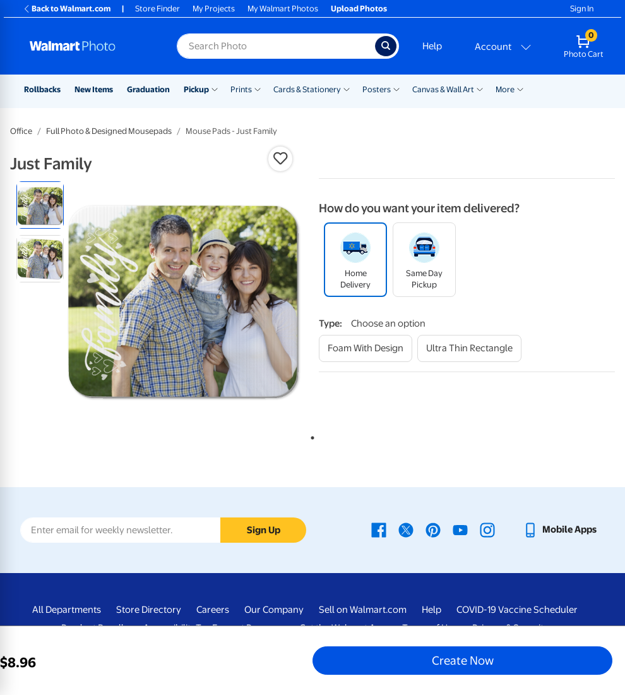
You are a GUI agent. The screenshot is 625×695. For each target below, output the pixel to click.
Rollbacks (42, 89)
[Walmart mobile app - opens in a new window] (560, 529)
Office (21, 131)
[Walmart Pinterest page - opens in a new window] (433, 529)
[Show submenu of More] (520, 88)
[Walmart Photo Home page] (89, 46)
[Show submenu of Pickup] (214, 88)
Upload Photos (359, 8)
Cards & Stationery (307, 89)
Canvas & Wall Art (443, 89)
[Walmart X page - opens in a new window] (406, 529)
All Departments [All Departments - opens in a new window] (66, 609)
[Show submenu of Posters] (396, 88)
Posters (376, 89)
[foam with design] (365, 348)
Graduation (148, 89)
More (505, 89)
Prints (241, 89)
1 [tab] (310, 435)
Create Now (463, 660)
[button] (280, 159)
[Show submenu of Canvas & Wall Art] (480, 88)
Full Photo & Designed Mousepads (109, 131)
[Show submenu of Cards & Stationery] (346, 88)
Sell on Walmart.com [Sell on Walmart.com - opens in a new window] (363, 609)
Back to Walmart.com (66, 8)
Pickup (196, 89)
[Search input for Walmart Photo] (276, 46)
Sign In (581, 8)
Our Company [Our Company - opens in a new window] (274, 609)
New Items (93, 89)
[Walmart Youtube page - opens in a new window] (460, 529)
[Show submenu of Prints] (257, 88)
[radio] (40, 205)
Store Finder (157, 8)
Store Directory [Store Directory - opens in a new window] (148, 609)
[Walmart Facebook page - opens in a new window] (378, 529)
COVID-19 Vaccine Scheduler (517, 609)
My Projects (214, 8)
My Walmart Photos (282, 8)
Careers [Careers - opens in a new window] (212, 609)
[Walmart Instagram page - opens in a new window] (487, 529)
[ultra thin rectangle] (469, 348)
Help (432, 46)
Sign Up (263, 530)
